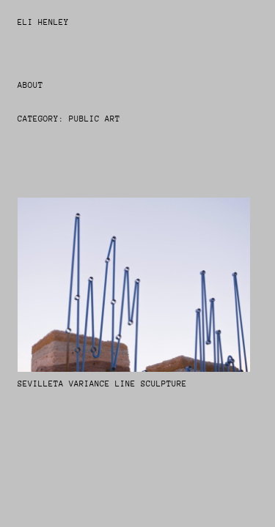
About (30, 85)
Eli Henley (43, 22)
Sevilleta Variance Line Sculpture (102, 384)
